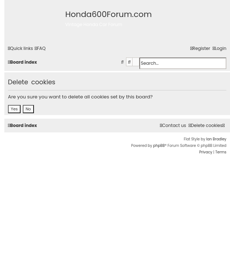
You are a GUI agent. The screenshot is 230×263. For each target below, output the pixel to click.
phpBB (159, 145)
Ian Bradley (216, 139)
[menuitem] (40, 49)
